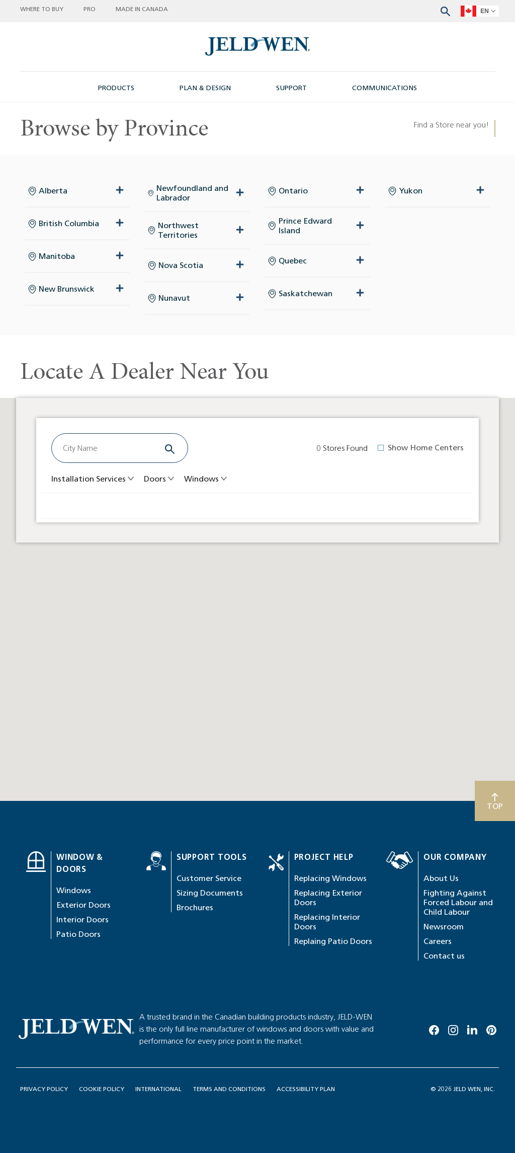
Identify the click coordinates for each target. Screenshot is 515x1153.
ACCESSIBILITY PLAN (306, 1089)
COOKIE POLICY (101, 1089)
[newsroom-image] (257, 46)
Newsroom (443, 926)
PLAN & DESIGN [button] (205, 88)
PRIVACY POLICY (44, 1089)
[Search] (170, 448)
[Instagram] (453, 1028)
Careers (437, 941)
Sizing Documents (210, 893)
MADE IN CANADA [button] (142, 9)
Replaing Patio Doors (333, 941)
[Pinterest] (491, 1028)
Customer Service (209, 878)
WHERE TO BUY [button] (41, 9)
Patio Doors (78, 934)
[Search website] (445, 10)
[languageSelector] (480, 11)
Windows (73, 890)
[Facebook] (434, 1028)
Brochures (195, 907)
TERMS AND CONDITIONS (229, 1089)
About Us (441, 878)
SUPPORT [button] (291, 88)
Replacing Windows (330, 878)
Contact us (444, 956)
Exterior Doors (83, 905)
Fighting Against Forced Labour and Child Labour (458, 902)
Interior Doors (82, 919)
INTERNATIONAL (158, 1089)
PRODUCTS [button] (116, 88)
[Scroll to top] (495, 801)
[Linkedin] (472, 1028)
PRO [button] (89, 9)
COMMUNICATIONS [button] (384, 88)
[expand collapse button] (120, 190)
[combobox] (106, 448)
